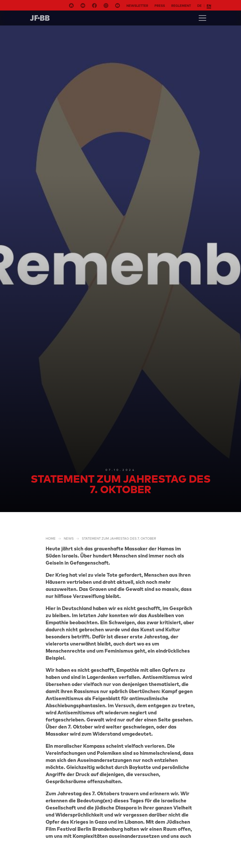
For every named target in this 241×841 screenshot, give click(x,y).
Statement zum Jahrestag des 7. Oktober (119, 538)
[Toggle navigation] (202, 18)
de (199, 6)
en (209, 6)
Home (51, 538)
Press (159, 6)
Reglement (181, 6)
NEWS (69, 538)
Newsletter (137, 6)
